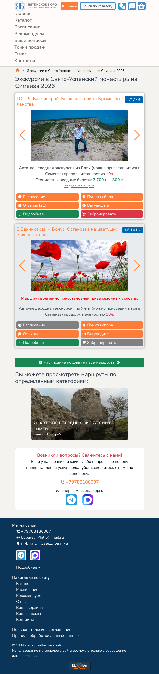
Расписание (27, 27)
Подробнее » (28, 567)
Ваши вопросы (30, 40)
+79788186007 (79, 482)
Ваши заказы (28, 613)
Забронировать (99, 214)
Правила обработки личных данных (46, 635)
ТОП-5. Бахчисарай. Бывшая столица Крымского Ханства (69, 101)
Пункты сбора (97, 197)
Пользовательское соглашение (41, 629)
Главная (23, 13)
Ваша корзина (29, 607)
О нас (20, 54)
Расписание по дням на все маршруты (79, 362)
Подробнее (31, 214)
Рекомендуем (29, 34)
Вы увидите (95, 205)
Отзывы (28, 334)
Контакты (24, 61)
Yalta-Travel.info (49, 645)
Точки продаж (29, 47)
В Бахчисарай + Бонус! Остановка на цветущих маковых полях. (67, 232)
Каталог (23, 20)
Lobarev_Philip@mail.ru (40, 537)
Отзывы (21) (32, 205)
